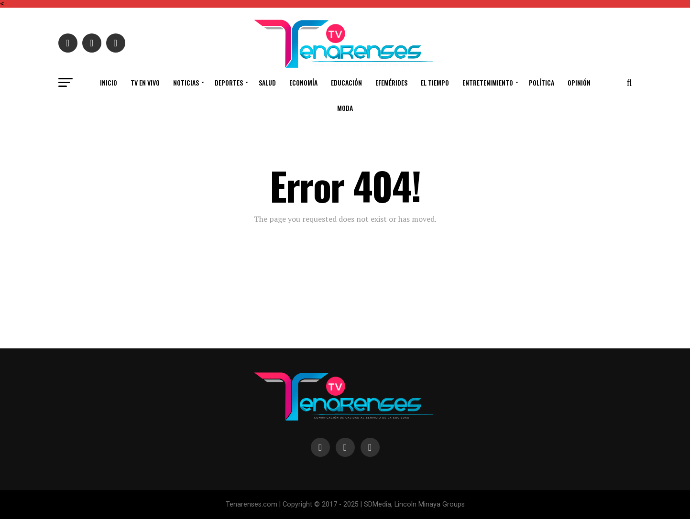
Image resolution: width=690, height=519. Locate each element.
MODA (345, 108)
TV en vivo (145, 82)
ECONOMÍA (303, 82)
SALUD (267, 82)
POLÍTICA (541, 82)
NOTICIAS (186, 82)
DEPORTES (229, 82)
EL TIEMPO (435, 82)
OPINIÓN (579, 82)
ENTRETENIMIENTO (487, 82)
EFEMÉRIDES (391, 82)
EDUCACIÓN (346, 82)
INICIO (108, 82)
